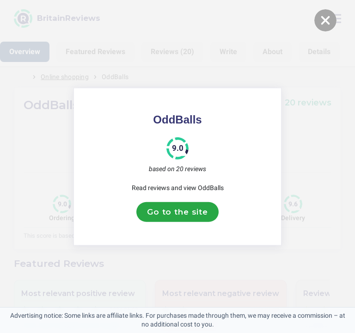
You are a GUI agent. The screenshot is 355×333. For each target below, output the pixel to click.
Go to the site (177, 211)
